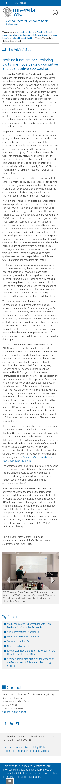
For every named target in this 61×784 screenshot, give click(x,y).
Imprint (19, 747)
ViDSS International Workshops (23, 632)
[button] (6, 581)
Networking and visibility (22, 38)
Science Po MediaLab (18, 646)
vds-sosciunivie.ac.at (14, 712)
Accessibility (31, 747)
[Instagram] (17, 723)
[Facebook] (5, 723)
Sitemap (8, 747)
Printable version (39, 750)
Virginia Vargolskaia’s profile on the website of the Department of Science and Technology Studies (30, 662)
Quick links (20, 2)
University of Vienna (26, 32)
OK (10, 781)
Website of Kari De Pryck (19, 641)
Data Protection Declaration (25, 776)
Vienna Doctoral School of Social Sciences (27, 22)
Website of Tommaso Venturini (23, 636)
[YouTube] (11, 723)
